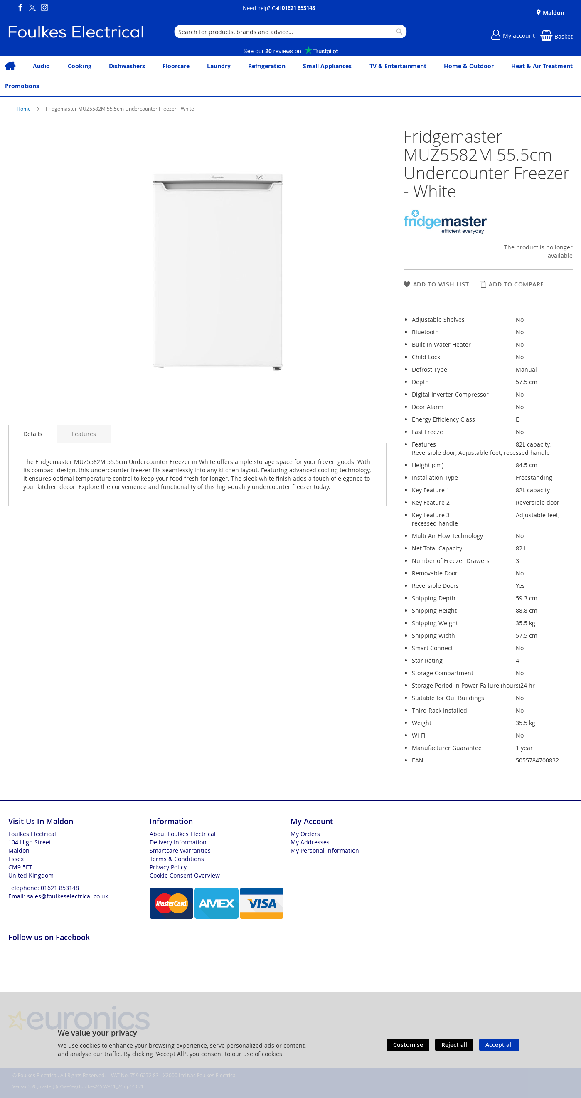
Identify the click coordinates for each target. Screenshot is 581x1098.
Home (24, 108)
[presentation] (32, 434)
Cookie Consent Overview (185, 875)
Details (32, 434)
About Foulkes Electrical (183, 834)
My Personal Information (324, 850)
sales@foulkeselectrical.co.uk (67, 896)
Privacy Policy (168, 867)
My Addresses (310, 842)
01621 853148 (298, 8)
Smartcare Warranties (180, 850)
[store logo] (75, 31)
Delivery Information (178, 842)
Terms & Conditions (177, 859)
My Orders (305, 834)
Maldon (552, 13)
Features (84, 434)
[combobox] (290, 31)
